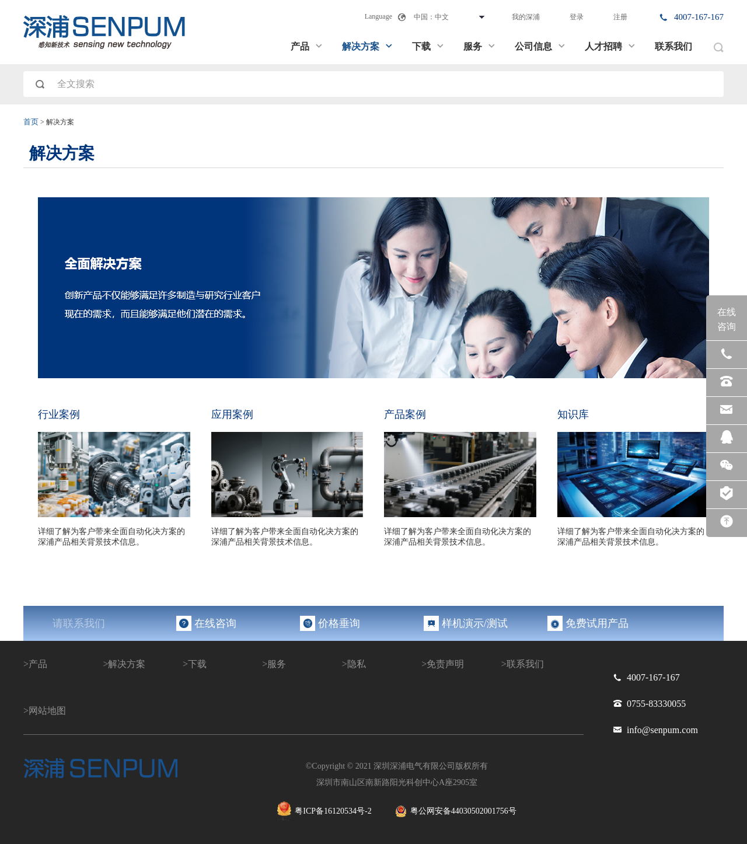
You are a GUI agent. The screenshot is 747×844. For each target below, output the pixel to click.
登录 (577, 17)
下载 (428, 46)
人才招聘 (610, 46)
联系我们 (673, 46)
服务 (479, 46)
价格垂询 (339, 623)
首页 (31, 122)
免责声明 (445, 664)
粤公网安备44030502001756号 (455, 811)
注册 (620, 17)
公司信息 (540, 46)
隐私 (356, 664)
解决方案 (367, 46)
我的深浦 (526, 17)
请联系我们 (79, 623)
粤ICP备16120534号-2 (324, 811)
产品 (307, 46)
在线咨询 (215, 623)
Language (378, 16)
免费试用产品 (597, 623)
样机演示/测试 (475, 623)
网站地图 (47, 711)
